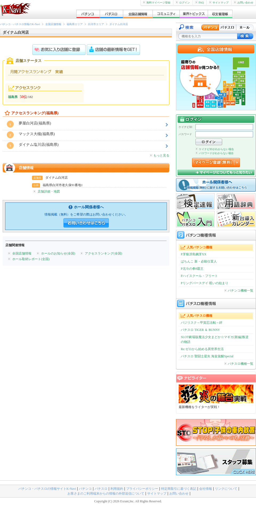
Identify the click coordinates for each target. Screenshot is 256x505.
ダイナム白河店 (118, 24)
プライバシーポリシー (142, 489)
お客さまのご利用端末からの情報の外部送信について (105, 493)
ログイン (183, 2)
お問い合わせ (243, 2)
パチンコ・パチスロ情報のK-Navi (20, 24)
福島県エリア (75, 24)
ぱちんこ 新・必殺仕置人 (199, 261)
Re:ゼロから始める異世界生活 (202, 349)
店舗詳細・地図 (49, 191)
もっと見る (159, 155)
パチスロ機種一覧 (238, 364)
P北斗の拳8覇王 (192, 269)
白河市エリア (96, 24)
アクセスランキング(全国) (103, 253)
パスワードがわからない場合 (214, 153)
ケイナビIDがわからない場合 (214, 149)
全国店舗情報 (53, 24)
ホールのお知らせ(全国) (58, 253)
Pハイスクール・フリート (199, 276)
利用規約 (116, 489)
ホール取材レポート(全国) (31, 259)
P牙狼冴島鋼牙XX (193, 254)
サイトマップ (219, 2)
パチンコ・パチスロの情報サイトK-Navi (47, 489)
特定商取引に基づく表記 (178, 489)
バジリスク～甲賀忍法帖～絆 (201, 322)
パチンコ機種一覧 (238, 290)
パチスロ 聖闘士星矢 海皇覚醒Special (207, 356)
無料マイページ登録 (156, 2)
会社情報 (205, 489)
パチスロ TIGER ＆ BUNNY (200, 330)
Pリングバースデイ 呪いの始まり (204, 283)
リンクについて (226, 489)
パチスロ (101, 489)
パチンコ (85, 489)
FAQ (199, 2)
